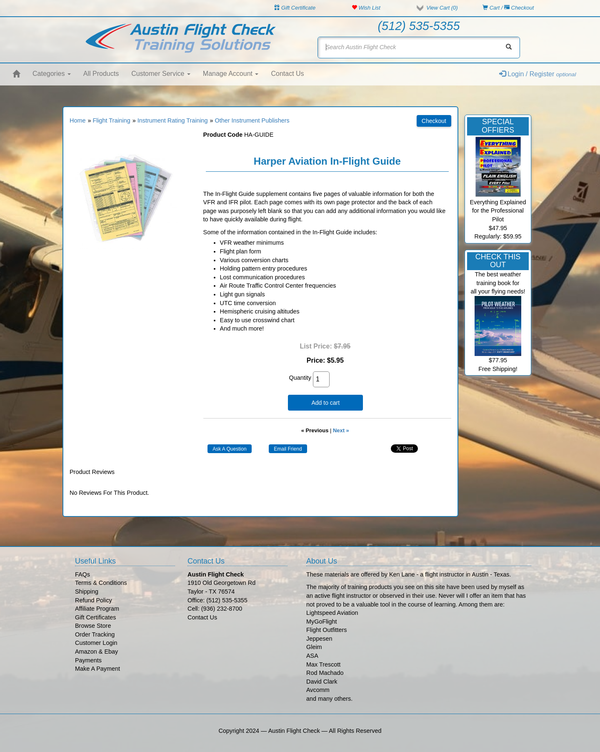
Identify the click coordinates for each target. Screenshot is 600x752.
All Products (101, 73)
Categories (51, 73)
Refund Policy (93, 600)
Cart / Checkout (508, 8)
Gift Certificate (294, 8)
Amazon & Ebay (96, 651)
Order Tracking (95, 634)
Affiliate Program (97, 608)
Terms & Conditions (101, 582)
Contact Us (287, 73)
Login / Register (537, 74)
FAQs (82, 574)
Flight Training (111, 120)
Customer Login (96, 642)
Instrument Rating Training (173, 120)
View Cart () (442, 8)
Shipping (86, 591)
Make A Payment (97, 668)
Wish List (366, 8)
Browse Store (93, 625)
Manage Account (231, 73)
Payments (88, 660)
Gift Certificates (95, 617)
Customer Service (160, 73)
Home (77, 120)
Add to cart (325, 402)
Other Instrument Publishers (252, 120)
